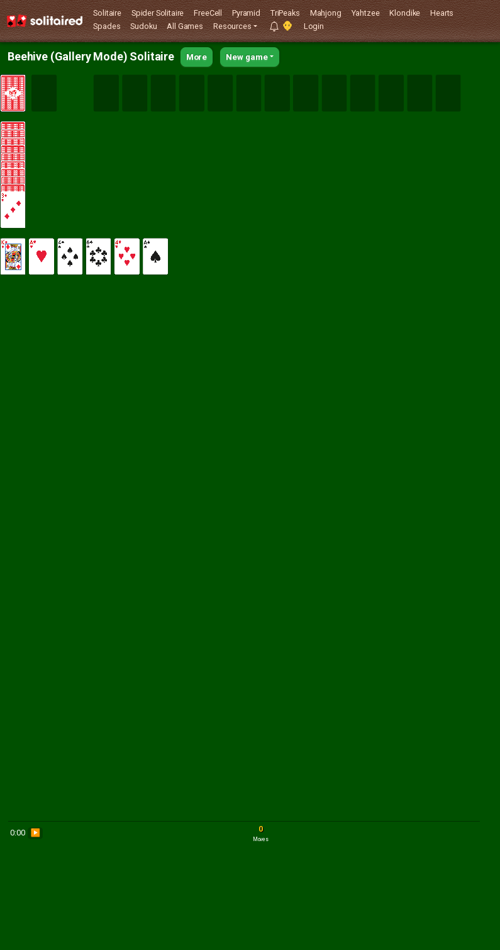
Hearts (441, 13)
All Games (185, 26)
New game (247, 57)
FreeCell (208, 13)
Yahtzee (366, 13)
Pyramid (246, 13)
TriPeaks (285, 13)
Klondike (404, 13)
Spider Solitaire (157, 13)
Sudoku (143, 26)
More (196, 57)
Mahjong (326, 13)
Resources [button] (232, 26)
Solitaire (107, 13)
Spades (106, 26)
